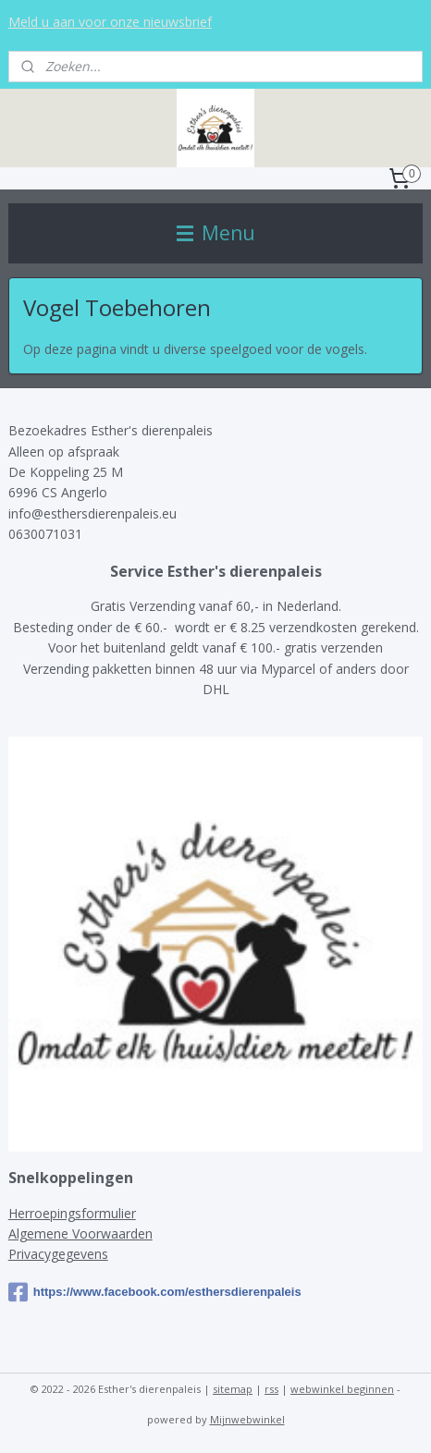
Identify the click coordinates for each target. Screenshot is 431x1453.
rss (271, 1389)
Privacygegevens (58, 1254)
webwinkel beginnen (342, 1389)
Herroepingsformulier (72, 1213)
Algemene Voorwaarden (80, 1233)
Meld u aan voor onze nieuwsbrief (110, 22)
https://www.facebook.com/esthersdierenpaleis (155, 1292)
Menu (216, 233)
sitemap (232, 1389)
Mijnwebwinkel (247, 1419)
